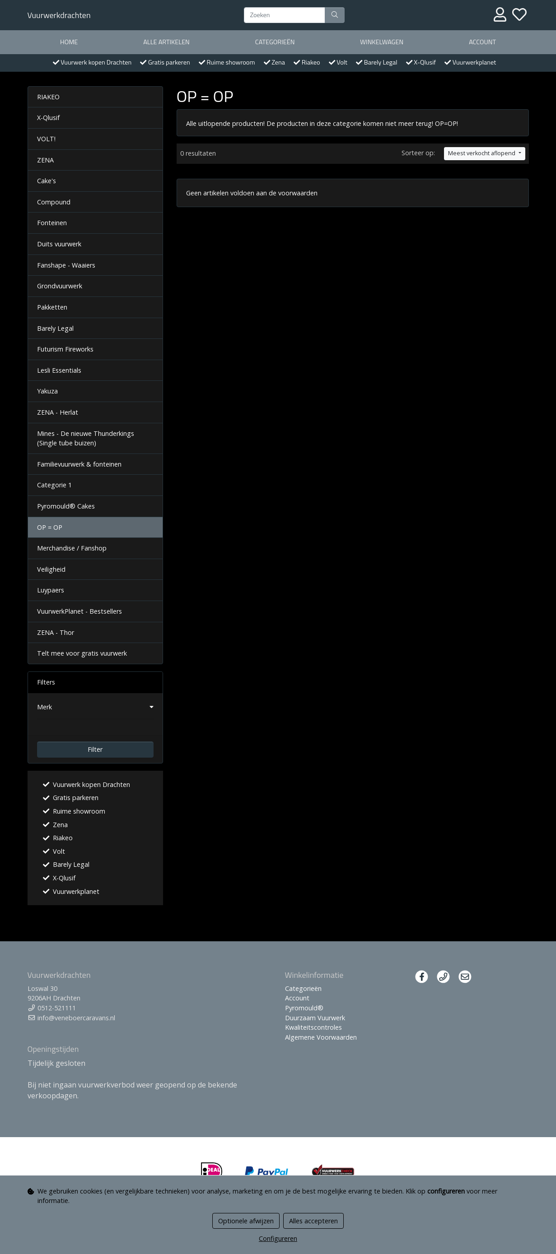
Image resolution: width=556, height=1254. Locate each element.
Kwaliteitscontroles (313, 1027)
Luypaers (50, 590)
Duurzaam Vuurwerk (315, 1017)
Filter (95, 749)
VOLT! (46, 138)
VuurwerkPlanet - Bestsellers (79, 611)
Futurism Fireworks (65, 349)
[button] (95, 707)
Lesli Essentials (59, 370)
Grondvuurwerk (59, 286)
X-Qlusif (48, 117)
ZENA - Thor (55, 632)
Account (482, 42)
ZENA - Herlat (57, 412)
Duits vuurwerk (59, 244)
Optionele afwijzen (246, 1221)
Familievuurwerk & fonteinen (79, 464)
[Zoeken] (284, 15)
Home (69, 42)
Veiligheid (51, 569)
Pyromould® (304, 1008)
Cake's (46, 180)
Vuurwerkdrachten (59, 15)
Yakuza (47, 391)
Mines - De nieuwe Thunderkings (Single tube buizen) (85, 438)
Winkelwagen (381, 42)
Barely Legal (55, 328)
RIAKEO (48, 97)
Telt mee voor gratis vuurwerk (82, 653)
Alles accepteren (313, 1221)
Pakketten (52, 307)
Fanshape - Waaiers (66, 265)
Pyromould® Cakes (66, 506)
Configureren (278, 1238)
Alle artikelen (166, 42)
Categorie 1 (54, 485)
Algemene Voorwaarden (321, 1037)
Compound (53, 202)
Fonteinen (52, 222)
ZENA (45, 160)
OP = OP (49, 527)
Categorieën (275, 42)
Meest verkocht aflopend (482, 153)
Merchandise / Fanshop (72, 548)
